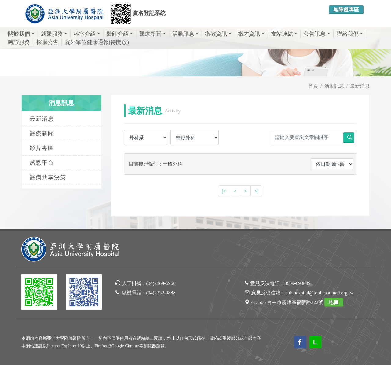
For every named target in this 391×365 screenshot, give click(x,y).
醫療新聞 (152, 34)
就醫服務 (54, 34)
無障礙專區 (346, 9)
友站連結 (284, 34)
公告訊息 (317, 34)
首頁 (313, 86)
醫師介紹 (120, 34)
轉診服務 (19, 42)
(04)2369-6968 (161, 283)
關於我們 (21, 34)
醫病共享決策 (48, 177)
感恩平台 (42, 163)
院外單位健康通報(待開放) (97, 42)
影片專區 (42, 148)
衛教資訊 (218, 34)
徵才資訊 (251, 34)
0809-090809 (297, 283)
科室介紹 (87, 34)
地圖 (334, 302)
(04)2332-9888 (161, 292)
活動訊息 (185, 34)
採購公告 (47, 42)
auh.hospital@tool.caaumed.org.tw (319, 292)
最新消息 (360, 86)
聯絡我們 (350, 34)
